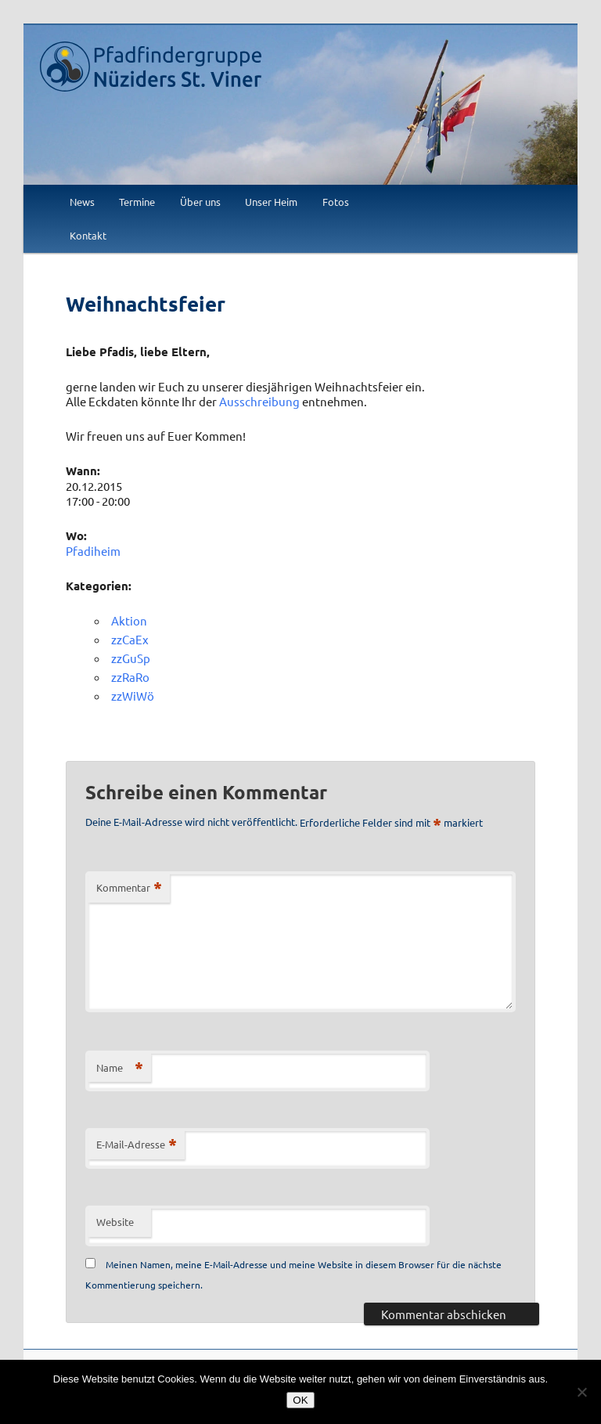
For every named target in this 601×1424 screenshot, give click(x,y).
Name (119, 1068)
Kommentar (129, 888)
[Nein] (581, 1392)
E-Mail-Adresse (136, 1145)
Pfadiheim (93, 550)
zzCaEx (130, 639)
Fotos (335, 201)
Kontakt (88, 235)
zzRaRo (130, 676)
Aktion (129, 620)
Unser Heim (271, 201)
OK (300, 1400)
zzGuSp (130, 658)
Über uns (200, 201)
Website (115, 1221)
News (82, 201)
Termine (137, 201)
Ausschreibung (259, 401)
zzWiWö (132, 695)
